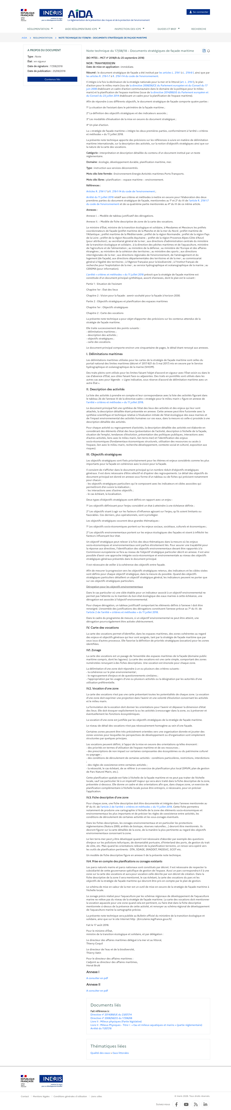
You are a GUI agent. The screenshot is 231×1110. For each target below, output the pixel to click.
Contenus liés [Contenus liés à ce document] (52, 79)
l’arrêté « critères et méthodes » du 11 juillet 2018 (114, 402)
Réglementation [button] (38, 28)
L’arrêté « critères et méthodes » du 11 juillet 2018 (115, 274)
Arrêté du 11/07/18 (100, 1028)
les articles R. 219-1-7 (98, 76)
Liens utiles (96, 1096)
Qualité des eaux (100, 1052)
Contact (25, 1096)
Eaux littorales (121, 1052)
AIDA (24, 37)
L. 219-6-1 (188, 72)
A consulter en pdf (97, 978)
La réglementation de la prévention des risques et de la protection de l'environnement (109, 20)
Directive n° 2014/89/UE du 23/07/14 (111, 1014)
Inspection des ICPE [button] (128, 28)
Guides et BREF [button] (167, 28)
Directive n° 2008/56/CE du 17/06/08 (111, 1018)
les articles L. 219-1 (169, 72)
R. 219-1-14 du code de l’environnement (135, 76)
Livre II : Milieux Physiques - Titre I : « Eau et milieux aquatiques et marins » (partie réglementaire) (146, 1025)
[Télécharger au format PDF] (204, 50)
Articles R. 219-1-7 (96, 191)
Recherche (198, 28)
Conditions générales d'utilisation (70, 1096)
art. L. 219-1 (186, 81)
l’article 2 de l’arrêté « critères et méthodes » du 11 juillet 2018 (122, 612)
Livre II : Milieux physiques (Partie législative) (116, 1021)
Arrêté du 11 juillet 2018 (100, 197)
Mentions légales (41, 1096)
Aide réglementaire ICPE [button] (81, 28)
